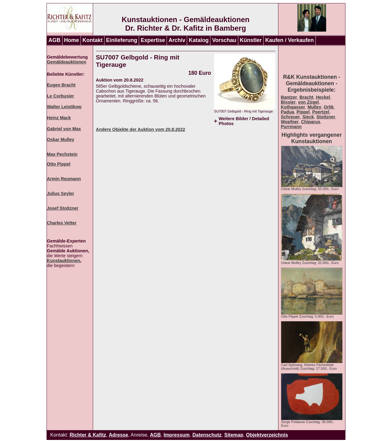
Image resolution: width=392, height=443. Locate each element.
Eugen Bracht (61, 84)
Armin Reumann (64, 178)
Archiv (176, 40)
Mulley (314, 107)
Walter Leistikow (64, 106)
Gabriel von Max (64, 128)
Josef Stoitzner (62, 208)
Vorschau (224, 40)
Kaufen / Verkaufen (289, 40)
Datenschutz (206, 434)
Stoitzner (325, 116)
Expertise (153, 40)
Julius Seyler (60, 193)
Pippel (303, 111)
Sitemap (233, 434)
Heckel (323, 97)
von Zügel (308, 102)
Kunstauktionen (63, 260)
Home (71, 40)
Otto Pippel (58, 164)
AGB (54, 40)
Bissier (288, 102)
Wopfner (290, 121)
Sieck (308, 116)
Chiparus (310, 121)
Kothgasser (293, 107)
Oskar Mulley (60, 139)
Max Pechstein (62, 154)
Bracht (307, 97)
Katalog (199, 40)
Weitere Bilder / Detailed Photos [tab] (244, 121)
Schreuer (290, 116)
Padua (287, 111)
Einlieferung (121, 40)
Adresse (118, 434)
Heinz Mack (59, 117)
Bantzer (289, 97)
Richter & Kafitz (88, 434)
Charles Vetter (62, 222)
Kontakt (92, 40)
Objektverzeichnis (267, 434)
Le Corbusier (60, 96)
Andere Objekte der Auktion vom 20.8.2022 (140, 129)
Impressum (177, 434)
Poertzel (320, 111)
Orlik (329, 107)
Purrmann (291, 126)
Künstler (251, 40)
